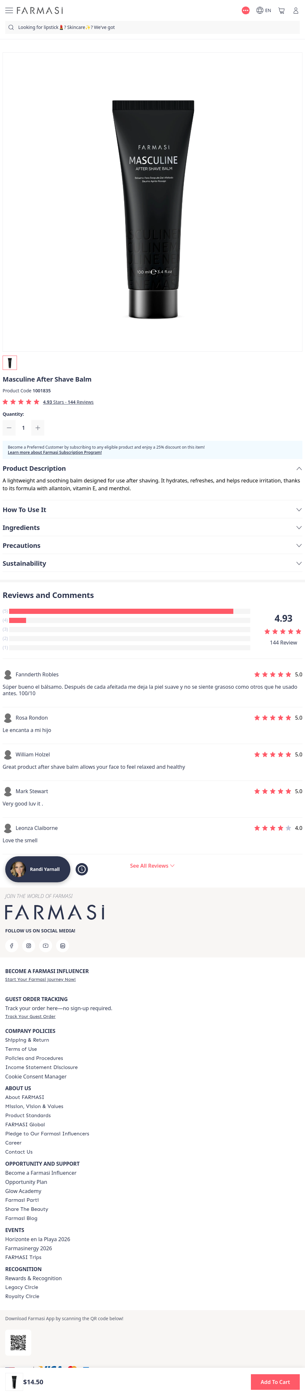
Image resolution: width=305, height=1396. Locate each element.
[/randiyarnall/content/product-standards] (28, 1115)
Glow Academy (23, 1191)
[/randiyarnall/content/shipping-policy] (27, 1040)
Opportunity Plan (26, 1182)
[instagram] (28, 945)
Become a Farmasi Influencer (41, 1173)
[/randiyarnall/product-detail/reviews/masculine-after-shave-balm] (152, 865)
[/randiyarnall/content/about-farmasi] (24, 1097)
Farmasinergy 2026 (28, 1248)
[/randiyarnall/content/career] (13, 1143)
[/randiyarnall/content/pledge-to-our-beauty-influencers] (47, 1134)
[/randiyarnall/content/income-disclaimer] (41, 1067)
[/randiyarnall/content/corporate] (25, 1124)
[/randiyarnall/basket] (281, 10)
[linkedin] (62, 945)
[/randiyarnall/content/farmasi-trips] (23, 1257)
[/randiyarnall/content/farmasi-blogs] (21, 1218)
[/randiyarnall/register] (40, 979)
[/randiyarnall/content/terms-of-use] (21, 1049)
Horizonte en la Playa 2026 (37, 1239)
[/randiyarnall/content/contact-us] (19, 1152)
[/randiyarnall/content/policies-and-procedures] (34, 1058)
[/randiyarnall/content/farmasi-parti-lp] (22, 1200)
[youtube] (45, 945)
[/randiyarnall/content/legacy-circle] (21, 1287)
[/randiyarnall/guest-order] (30, 1016)
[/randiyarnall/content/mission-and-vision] (34, 1106)
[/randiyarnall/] (40, 10)
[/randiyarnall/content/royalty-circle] (22, 1296)
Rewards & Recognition (33, 1278)
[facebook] (11, 945)
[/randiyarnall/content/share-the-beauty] (26, 1209)
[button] (275, 1382)
